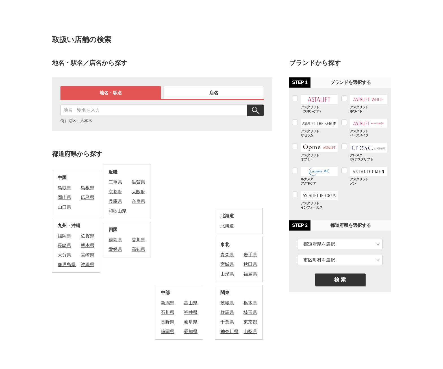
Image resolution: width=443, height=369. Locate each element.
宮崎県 (87, 255)
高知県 (138, 249)
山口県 (64, 207)
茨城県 (227, 302)
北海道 (227, 225)
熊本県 (87, 245)
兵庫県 (115, 201)
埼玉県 (250, 312)
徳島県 (115, 239)
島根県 (87, 187)
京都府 (115, 191)
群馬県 (227, 312)
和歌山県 (117, 211)
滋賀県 (138, 182)
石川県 (167, 312)
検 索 (340, 280)
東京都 (250, 322)
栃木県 (250, 302)
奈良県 (138, 201)
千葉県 (227, 322)
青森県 (227, 254)
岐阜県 (190, 322)
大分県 (64, 255)
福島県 (250, 274)
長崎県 (64, 245)
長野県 (167, 322)
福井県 (190, 312)
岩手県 (250, 254)
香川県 (138, 239)
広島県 (87, 197)
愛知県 (190, 331)
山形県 (227, 274)
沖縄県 (87, 264)
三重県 (115, 182)
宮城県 (227, 264)
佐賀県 (87, 235)
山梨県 (250, 331)
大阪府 (138, 191)
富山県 (190, 302)
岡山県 (64, 197)
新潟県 (167, 302)
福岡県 (64, 235)
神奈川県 (229, 331)
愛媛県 (115, 249)
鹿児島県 (67, 264)
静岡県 (167, 331)
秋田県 (250, 264)
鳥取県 (64, 187)
